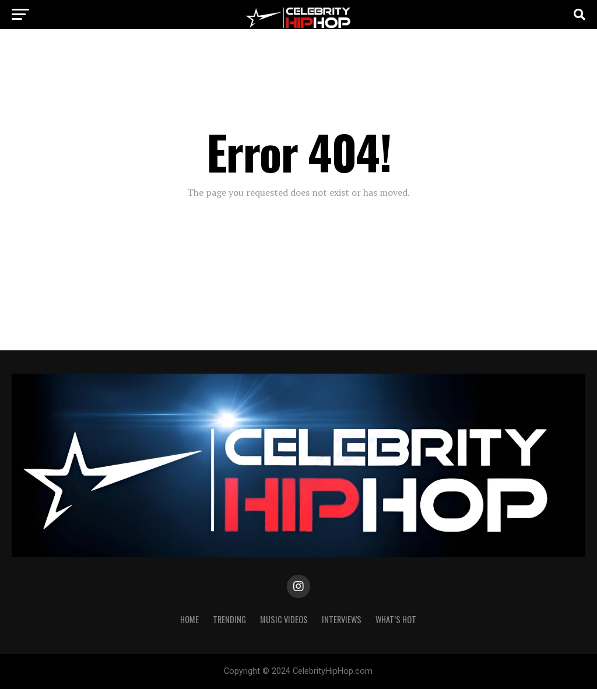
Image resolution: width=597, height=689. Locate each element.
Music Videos (284, 619)
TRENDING (229, 619)
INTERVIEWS (341, 619)
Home (189, 619)
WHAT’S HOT (395, 619)
